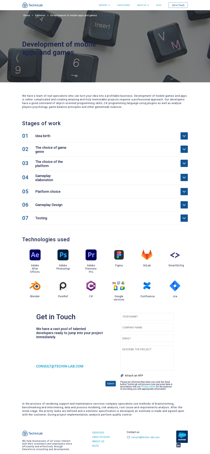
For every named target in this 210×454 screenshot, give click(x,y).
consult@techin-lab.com (59, 366)
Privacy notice (148, 386)
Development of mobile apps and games (73, 15)
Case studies (123, 5)
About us (141, 5)
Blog (158, 5)
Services (103, 5)
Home (26, 15)
